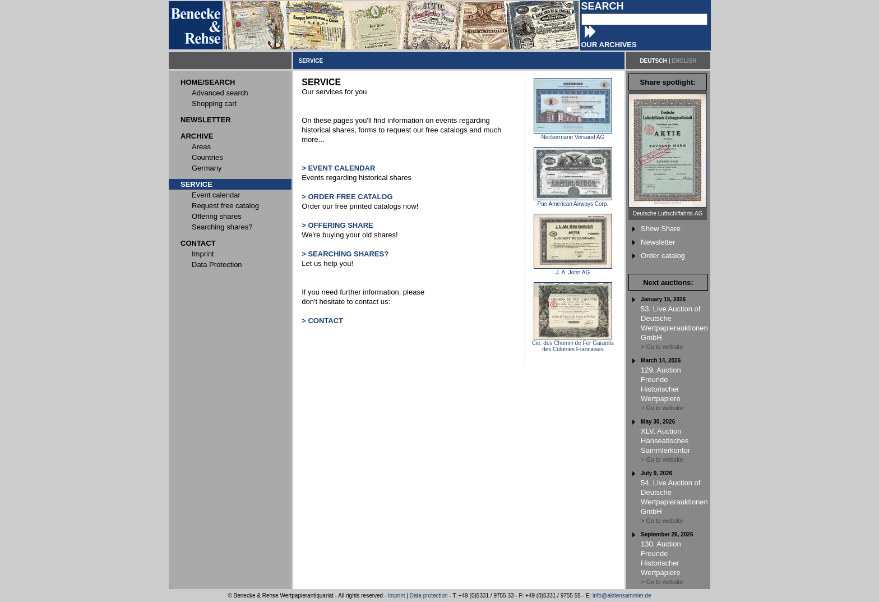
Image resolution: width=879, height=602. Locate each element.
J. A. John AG (573, 269)
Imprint (396, 595)
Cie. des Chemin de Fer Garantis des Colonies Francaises (573, 343)
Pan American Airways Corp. (573, 201)
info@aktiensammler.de (622, 595)
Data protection (429, 595)
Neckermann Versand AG (573, 134)
